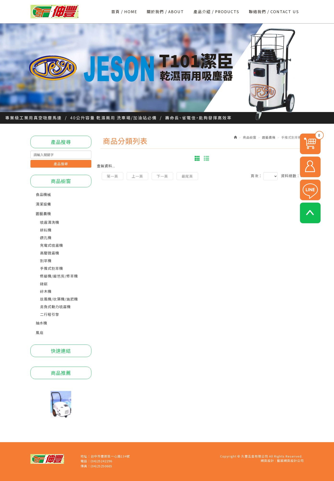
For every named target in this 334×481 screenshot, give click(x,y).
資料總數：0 (292, 175)
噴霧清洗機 (49, 222)
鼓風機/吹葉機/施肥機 (59, 298)
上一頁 (137, 176)
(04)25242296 (101, 461)
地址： (86, 456)
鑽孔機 (46, 237)
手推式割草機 (51, 268)
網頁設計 (267, 460)
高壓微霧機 (49, 252)
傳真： (86, 466)
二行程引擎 (49, 314)
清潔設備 (43, 203)
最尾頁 (187, 176)
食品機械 (43, 194)
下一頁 (162, 176)
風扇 (39, 332)
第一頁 (112, 176)
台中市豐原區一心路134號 (110, 456)
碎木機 (46, 291)
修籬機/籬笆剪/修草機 (59, 275)
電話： (86, 461)
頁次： (256, 175)
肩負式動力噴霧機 (55, 306)
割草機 (46, 260)
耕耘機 (46, 229)
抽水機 (41, 322)
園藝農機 (43, 213)
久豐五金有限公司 (54, 11)
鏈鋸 (44, 283)
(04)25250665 (101, 466)
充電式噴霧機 (51, 245)
